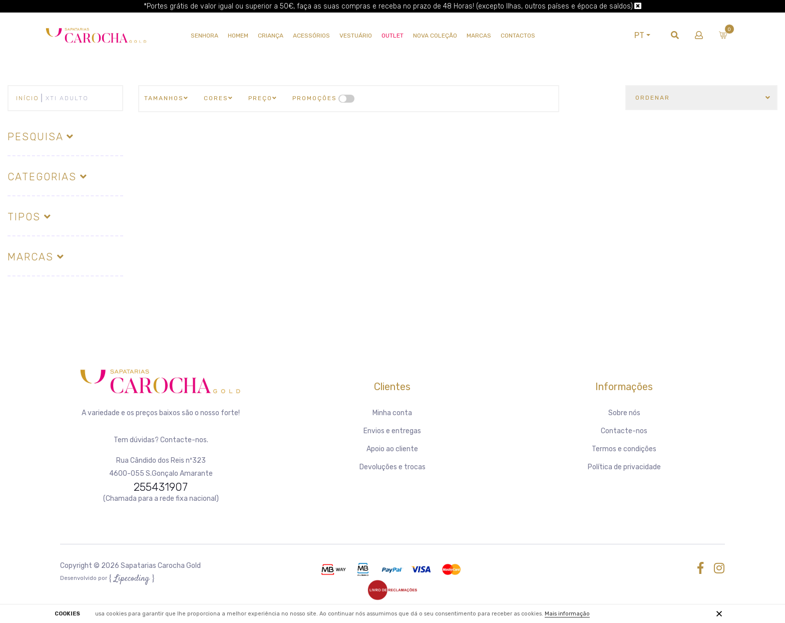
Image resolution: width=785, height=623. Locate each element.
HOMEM (238, 35)
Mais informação (567, 613)
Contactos (518, 35)
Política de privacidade (624, 467)
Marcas (479, 35)
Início (27, 98)
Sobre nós (624, 413)
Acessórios (311, 35)
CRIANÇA (271, 35)
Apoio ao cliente (392, 449)
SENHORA (205, 35)
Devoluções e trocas (392, 467)
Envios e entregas (392, 431)
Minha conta (392, 413)
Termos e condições (624, 449)
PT (637, 35)
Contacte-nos (624, 431)
